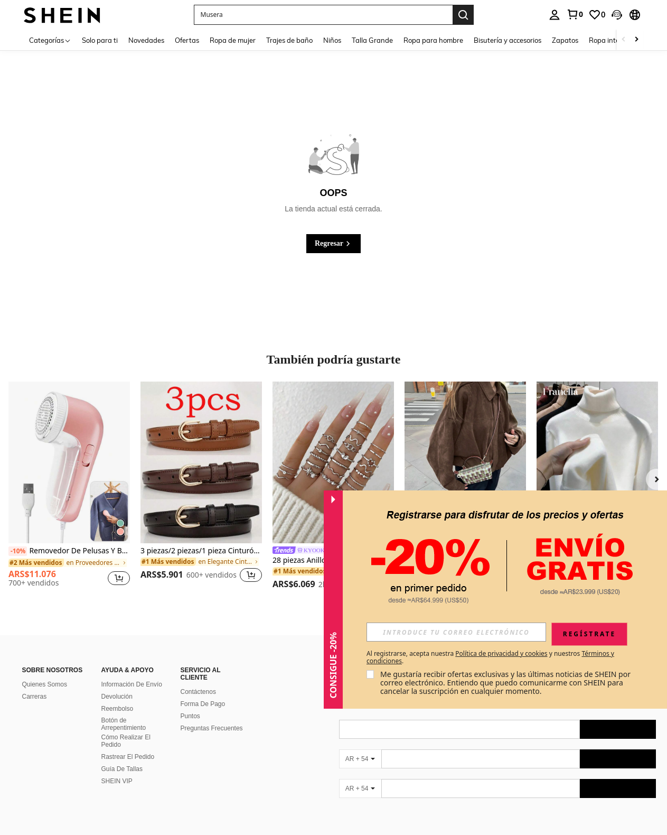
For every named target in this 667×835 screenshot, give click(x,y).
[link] (574, 14)
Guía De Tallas (122, 769)
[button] (616, 14)
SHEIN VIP (117, 781)
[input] (456, 632)
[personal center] (554, 14)
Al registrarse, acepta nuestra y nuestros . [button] (490, 657)
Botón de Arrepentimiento (123, 724)
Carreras (34, 696)
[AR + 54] (360, 758)
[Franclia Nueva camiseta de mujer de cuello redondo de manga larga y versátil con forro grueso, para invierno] (597, 462)
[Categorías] (50, 40)
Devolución (117, 696)
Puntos (190, 716)
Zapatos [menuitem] (565, 40)
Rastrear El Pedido (128, 756)
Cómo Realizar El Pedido (126, 741)
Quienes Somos (44, 684)
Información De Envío (131, 684)
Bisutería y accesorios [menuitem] (507, 40)
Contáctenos (198, 691)
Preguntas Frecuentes (212, 728)
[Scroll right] (636, 40)
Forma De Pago (203, 704)
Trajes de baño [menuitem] (289, 40)
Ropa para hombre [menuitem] (433, 40)
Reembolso (117, 708)
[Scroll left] (623, 40)
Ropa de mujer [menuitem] (233, 40)
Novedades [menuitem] (146, 40)
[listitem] (69, 488)
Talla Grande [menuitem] (372, 40)
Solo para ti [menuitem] (100, 40)
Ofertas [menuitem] (187, 40)
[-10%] (17, 551)
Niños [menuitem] (332, 40)
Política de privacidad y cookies (501, 653)
